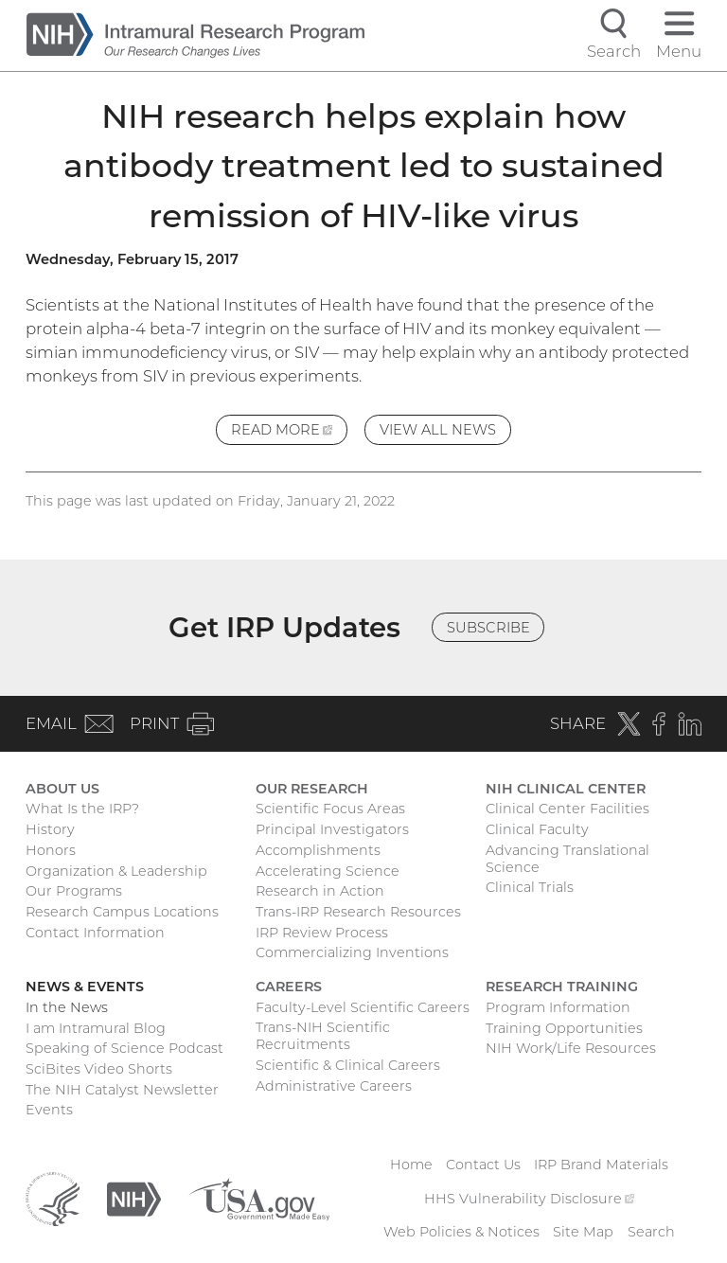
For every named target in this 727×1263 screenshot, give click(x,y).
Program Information (558, 1007)
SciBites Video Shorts (99, 1068)
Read (289, 432)
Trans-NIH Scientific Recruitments (323, 1036)
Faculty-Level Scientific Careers (363, 1007)
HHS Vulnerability (529, 1198)
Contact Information (95, 932)
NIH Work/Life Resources (571, 1048)
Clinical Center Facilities (567, 808)
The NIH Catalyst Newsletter (122, 1089)
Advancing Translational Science (567, 859)
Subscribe (488, 627)
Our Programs (74, 890)
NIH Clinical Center (566, 788)
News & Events (85, 986)
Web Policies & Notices (461, 1231)
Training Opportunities (564, 1028)
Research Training (562, 986)
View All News (438, 429)
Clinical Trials (530, 887)
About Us (62, 788)
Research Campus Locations (122, 911)
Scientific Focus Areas (330, 808)
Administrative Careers (334, 1085)
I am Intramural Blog (96, 1028)
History (50, 829)
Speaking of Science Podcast (124, 1048)
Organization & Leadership (116, 871)
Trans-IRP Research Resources (358, 911)
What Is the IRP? (82, 808)
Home (411, 1164)
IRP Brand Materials (601, 1164)
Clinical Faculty (537, 829)
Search (651, 1231)
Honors (51, 850)
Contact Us (483, 1164)
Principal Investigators (332, 829)
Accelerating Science (327, 871)
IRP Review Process (322, 932)
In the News (67, 1007)
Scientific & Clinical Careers (348, 1065)
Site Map (583, 1231)
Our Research (312, 788)
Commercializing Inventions (352, 952)
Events (49, 1109)
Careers (289, 986)
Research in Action (320, 890)
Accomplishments (318, 850)
